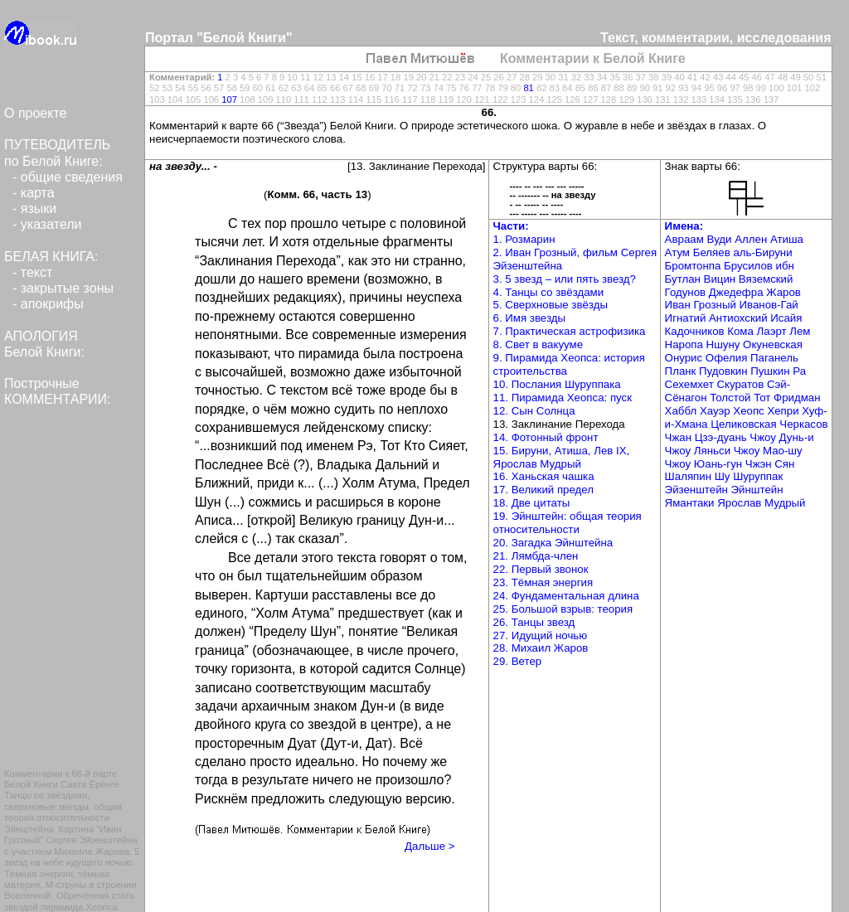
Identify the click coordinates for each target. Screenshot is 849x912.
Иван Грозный (702, 304)
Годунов (687, 292)
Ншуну (725, 344)
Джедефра (737, 292)
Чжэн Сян (770, 464)
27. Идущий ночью (540, 635)
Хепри (784, 411)
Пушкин (771, 371)
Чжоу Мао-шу (768, 450)
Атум (679, 252)
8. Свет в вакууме (538, 344)
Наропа (685, 344)
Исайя (786, 318)
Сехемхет (691, 384)
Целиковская (745, 424)
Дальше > (429, 846)
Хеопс (750, 411)
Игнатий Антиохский (718, 318)
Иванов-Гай (769, 304)
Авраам (686, 239)
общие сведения (72, 177)
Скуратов (741, 384)
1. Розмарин (524, 239)
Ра (799, 371)
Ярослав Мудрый (761, 503)
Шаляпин (690, 476)
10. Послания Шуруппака (557, 384)
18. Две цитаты (531, 503)
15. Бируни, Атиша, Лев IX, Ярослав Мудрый (561, 457)
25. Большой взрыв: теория (563, 609)
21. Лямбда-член (536, 556)
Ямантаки (691, 503)
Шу (724, 476)
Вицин (721, 279)
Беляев (713, 252)
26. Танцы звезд (534, 622)
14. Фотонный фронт (546, 437)
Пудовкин (724, 371)
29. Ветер (517, 661)
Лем (799, 331)
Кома (741, 331)
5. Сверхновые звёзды (550, 304)
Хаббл (682, 411)
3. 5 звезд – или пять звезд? (564, 279)
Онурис (685, 358)
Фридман (797, 397)
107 (229, 99)
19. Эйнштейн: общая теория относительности (567, 523)
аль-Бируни (762, 252)
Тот (764, 397)
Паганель (774, 358)
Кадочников (696, 331)
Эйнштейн (757, 489)
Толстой (732, 397)
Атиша (786, 239)
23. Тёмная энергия (543, 582)
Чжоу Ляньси (699, 450)
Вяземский (766, 279)
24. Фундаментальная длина (566, 595)
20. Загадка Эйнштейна (553, 542)
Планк (682, 371)
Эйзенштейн (698, 489)
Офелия (728, 358)
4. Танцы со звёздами (548, 292)
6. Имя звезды (529, 318)
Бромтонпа (694, 266)
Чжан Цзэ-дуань (707, 437)
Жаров (783, 292)
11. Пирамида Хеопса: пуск (562, 397)
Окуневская (773, 344)
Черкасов (803, 424)
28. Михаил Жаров (541, 648)
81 (528, 88)
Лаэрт (773, 331)
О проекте (35, 113)
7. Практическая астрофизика (569, 331)
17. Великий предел (543, 489)
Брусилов (749, 266)
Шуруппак (758, 476)
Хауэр (716, 411)
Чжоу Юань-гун (705, 464)
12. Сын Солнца (534, 411)
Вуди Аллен (737, 239)
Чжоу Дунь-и (781, 437)
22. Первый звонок (541, 569)
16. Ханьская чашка (543, 476)
